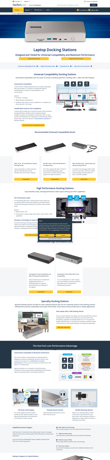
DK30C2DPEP (84, 179)
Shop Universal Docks (34, 58)
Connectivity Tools (29, 439)
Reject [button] (47, 235)
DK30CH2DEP (26, 179)
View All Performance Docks (33, 235)
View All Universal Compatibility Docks (33, 125)
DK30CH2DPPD (55, 179)
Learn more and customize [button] (55, 238)
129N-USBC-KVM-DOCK (63, 327)
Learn (48, 10)
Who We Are (38, 10)
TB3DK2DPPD (41, 292)
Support (27, 10)
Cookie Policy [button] (56, 230)
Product (17, 10)
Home (14, 13)
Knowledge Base (82, 10)
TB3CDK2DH (69, 292)
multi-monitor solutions (42, 118)
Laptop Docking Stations (23, 13)
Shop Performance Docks (76, 58)
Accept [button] (63, 235)
